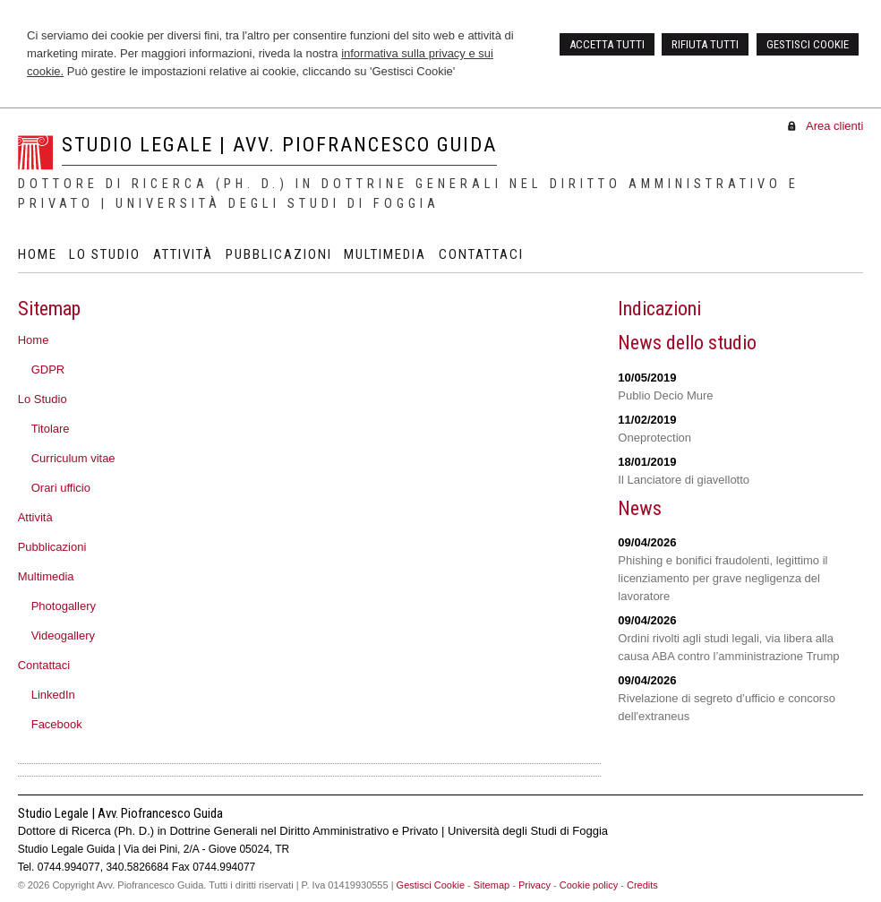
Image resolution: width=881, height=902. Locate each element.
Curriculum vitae (73, 458)
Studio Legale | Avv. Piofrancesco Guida (279, 144)
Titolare (50, 428)
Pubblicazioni (52, 547)
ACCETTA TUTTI (607, 44)
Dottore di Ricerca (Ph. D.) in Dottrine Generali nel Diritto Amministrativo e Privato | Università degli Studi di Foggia (409, 193)
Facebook (56, 724)
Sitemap (491, 885)
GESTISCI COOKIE (807, 44)
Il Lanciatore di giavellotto (683, 479)
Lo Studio (42, 399)
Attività (35, 517)
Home (33, 340)
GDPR (48, 369)
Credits (642, 885)
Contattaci (44, 665)
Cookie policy (589, 885)
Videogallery (63, 635)
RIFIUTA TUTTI (705, 44)
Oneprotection (654, 437)
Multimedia (46, 576)
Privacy (534, 885)
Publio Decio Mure (665, 395)
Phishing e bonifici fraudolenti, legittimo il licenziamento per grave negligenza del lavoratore (722, 578)
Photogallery (63, 606)
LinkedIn (53, 694)
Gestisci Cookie (431, 885)
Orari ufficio (60, 487)
